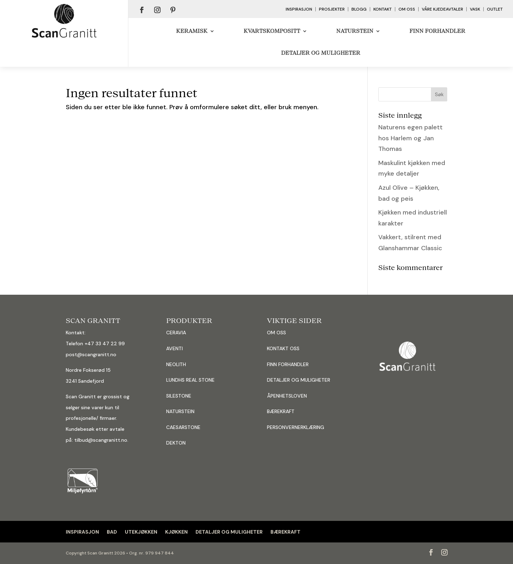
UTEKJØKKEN (141, 532)
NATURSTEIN (180, 411)
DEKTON (176, 443)
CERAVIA (176, 332)
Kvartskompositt (272, 31)
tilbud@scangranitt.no (100, 440)
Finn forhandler (437, 31)
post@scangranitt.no (91, 354)
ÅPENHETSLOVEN (287, 396)
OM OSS (276, 332)
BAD (112, 532)
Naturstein (354, 31)
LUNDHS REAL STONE (190, 380)
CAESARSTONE (183, 427)
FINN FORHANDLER (288, 364)
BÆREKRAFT (281, 411)
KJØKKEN (176, 532)
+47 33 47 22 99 (104, 343)
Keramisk (192, 31)
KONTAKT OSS (283, 348)
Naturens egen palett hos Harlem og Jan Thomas (410, 138)
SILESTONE (178, 396)
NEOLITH (176, 364)
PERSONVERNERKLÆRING (295, 427)
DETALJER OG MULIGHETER (320, 53)
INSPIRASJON (82, 532)
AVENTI (174, 348)
